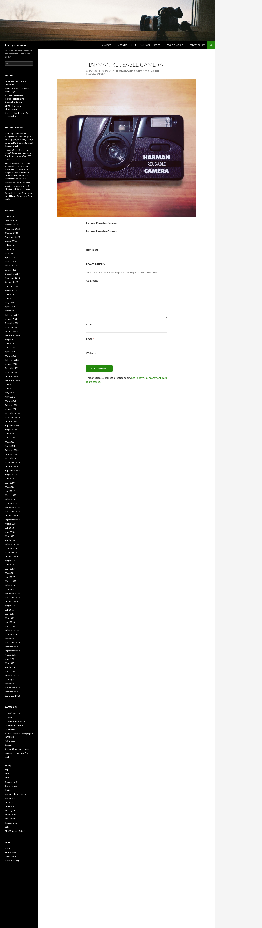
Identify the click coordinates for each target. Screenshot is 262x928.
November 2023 (12, 278)
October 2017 (11, 556)
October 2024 (11, 233)
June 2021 (10, 388)
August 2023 (11, 290)
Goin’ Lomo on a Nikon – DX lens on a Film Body (18, 196)
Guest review (11, 786)
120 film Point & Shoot (15, 721)
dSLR (7, 761)
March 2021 (10, 401)
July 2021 (9, 384)
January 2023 (11, 319)
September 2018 (12, 519)
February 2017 (12, 585)
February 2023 (12, 315)
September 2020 (12, 425)
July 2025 (9, 216)
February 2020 (12, 450)
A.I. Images (145, 45)
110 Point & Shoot (13, 713)
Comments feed (12, 856)
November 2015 (12, 642)
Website (91, 353)
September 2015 (12, 650)
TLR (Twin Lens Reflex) (15, 831)
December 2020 (12, 413)
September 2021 (12, 380)
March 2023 (10, 310)
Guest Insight (11, 782)
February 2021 (12, 405)
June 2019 (10, 482)
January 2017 (11, 589)
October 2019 (11, 466)
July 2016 (9, 609)
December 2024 (12, 224)
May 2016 (9, 618)
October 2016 (11, 601)
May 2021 (9, 392)
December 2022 (12, 323)
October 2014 (11, 691)
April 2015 (10, 667)
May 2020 (9, 442)
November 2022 (12, 327)
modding (122, 45)
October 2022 (11, 331)
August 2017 (11, 560)
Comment (92, 280)
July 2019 (9, 478)
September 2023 (12, 286)
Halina (8, 790)
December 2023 (12, 274)
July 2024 (9, 245)
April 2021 (10, 396)
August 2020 (11, 429)
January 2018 (11, 548)
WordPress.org (12, 860)
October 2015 (11, 646)
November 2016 (12, 597)
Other (157, 45)
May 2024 (9, 253)
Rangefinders (11, 822)
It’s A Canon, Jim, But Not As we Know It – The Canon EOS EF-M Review (18, 185)
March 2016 (10, 626)
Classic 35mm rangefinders (17, 749)
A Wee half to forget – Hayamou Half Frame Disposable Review (14, 98)
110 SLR (8, 717)
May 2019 (9, 487)
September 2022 (12, 335)
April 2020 (10, 446)
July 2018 (9, 528)
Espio (7, 769)
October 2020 (11, 421)
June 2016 (10, 614)
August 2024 (11, 241)
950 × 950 (109, 71)
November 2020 (12, 417)
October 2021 (11, 376)
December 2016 (12, 593)
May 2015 (9, 663)
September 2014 (12, 696)
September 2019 (12, 470)
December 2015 (12, 638)
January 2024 (11, 269)
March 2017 (10, 581)
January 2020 (11, 454)
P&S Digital (10, 810)
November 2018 (12, 511)
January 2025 (11, 220)
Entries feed (10, 852)
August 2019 (11, 474)
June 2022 (10, 347)
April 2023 (10, 306)
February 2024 (12, 265)
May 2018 (9, 536)
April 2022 (10, 351)
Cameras (106, 45)
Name (90, 324)
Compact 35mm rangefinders (18, 753)
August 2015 (11, 655)
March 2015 (10, 671)
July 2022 (9, 343)
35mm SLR (10, 729)
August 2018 (11, 523)
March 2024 (10, 261)
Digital (8, 757)
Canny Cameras (15, 45)
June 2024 (10, 249)
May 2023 (9, 302)
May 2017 (9, 573)
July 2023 (9, 294)
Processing (10, 818)
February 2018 (12, 544)
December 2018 (12, 507)
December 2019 (12, 458)
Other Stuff (10, 806)
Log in (7, 848)
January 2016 (11, 634)
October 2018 (11, 515)
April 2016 (10, 622)
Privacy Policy (197, 45)
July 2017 (9, 564)
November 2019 (12, 462)
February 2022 (12, 360)
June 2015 (10, 659)
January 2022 (11, 364)
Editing (8, 765)
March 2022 (10, 356)
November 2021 (12, 372)
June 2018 (10, 532)
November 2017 (12, 552)
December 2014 (12, 683)
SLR (7, 827)
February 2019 (12, 499)
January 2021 (11, 409)
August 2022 (11, 339)
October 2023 (11, 282)
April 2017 (10, 577)
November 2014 (12, 687)
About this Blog (175, 45)
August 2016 (11, 605)
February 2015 (12, 675)
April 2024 (10, 257)
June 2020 (10, 437)
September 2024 (12, 237)
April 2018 (10, 540)
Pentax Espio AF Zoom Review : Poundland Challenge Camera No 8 (17, 175)
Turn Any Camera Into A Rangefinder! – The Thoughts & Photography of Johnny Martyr (19, 136)
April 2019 (10, 491)
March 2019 (10, 495)
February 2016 (12, 630)
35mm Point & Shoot (14, 725)
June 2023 (10, 298)
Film (133, 45)
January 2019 (11, 503)
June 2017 (10, 569)
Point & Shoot (11, 814)
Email (90, 338)
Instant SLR (10, 798)
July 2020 (9, 433)
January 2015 (11, 679)
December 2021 (12, 368)
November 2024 (12, 229)
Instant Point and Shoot (15, 794)
